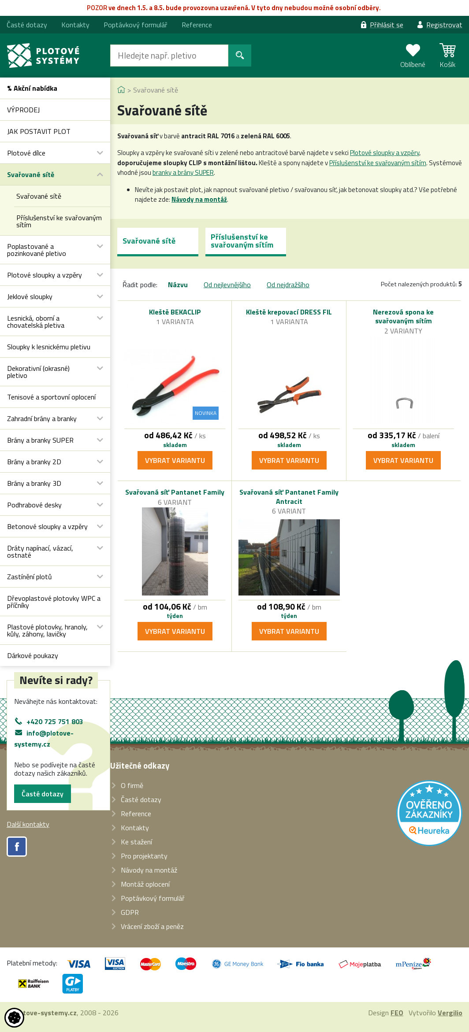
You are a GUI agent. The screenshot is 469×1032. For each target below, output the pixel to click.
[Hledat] (169, 55)
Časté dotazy (42, 793)
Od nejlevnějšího (227, 284)
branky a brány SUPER (183, 172)
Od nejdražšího (288, 284)
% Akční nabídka (32, 88)
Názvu (178, 284)
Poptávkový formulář (136, 24)
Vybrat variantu (175, 460)
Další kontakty (28, 824)
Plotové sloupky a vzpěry (384, 153)
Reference (197, 24)
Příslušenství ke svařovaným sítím (377, 163)
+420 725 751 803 (54, 721)
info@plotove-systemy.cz (44, 739)
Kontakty (75, 24)
